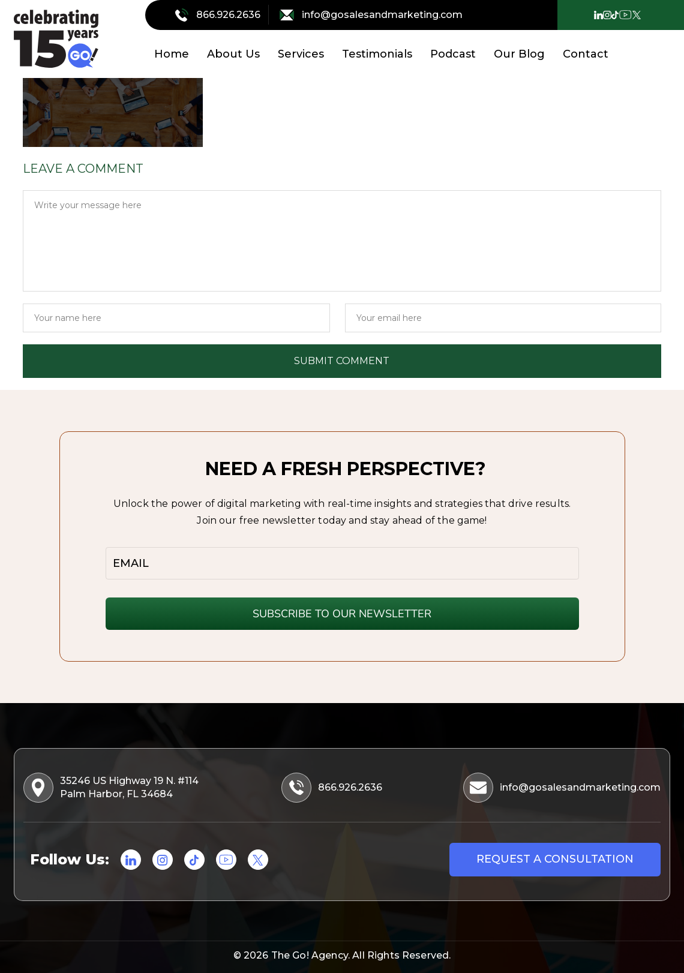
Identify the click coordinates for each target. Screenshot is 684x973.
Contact (585, 54)
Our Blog (519, 54)
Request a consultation (555, 859)
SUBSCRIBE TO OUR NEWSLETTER (342, 613)
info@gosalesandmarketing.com (371, 15)
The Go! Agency (309, 955)
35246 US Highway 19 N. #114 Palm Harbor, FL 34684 (112, 788)
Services (301, 54)
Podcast (453, 54)
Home (171, 54)
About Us (233, 54)
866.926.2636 (219, 15)
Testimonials (377, 54)
